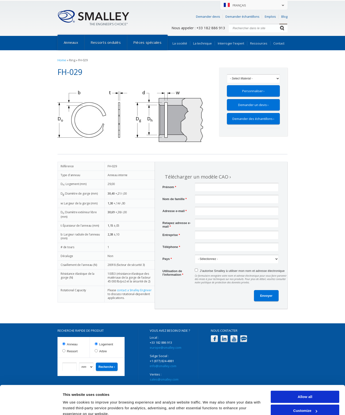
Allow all (305, 375)
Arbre (103, 351)
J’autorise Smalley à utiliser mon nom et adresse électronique (242, 271)
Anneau (72, 344)
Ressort (72, 351)
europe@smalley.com (165, 347)
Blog (284, 16)
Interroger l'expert (231, 43)
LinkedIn (224, 338)
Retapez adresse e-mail (176, 223)
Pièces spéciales (147, 42)
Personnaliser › (253, 91)
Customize (305, 389)
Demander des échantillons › (253, 119)
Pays (167, 259)
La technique (202, 43)
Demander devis (208, 16)
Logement (106, 344)
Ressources (258, 43)
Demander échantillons (242, 16)
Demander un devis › (253, 105)
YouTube (234, 338)
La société (179, 43)
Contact (278, 43)
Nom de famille (174, 199)
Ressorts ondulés (106, 42)
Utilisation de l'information (172, 271)
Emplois (270, 16)
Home (62, 60)
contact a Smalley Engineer (134, 290)
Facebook (214, 338)
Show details (74, 406)
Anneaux (71, 42)
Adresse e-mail (174, 211)
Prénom (169, 187)
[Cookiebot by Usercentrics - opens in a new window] (31, 405)
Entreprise (171, 235)
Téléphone (171, 247)
